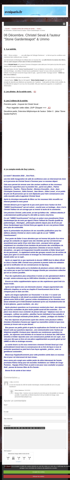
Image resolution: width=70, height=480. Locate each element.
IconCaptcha (18, 461)
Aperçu (41, 428)
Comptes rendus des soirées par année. (23, 28)
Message (7, 425)
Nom (5, 405)
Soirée (39, 28)
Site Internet (8, 418)
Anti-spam (7, 451)
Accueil (7, 28)
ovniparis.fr (13, 12)
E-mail (6, 412)
